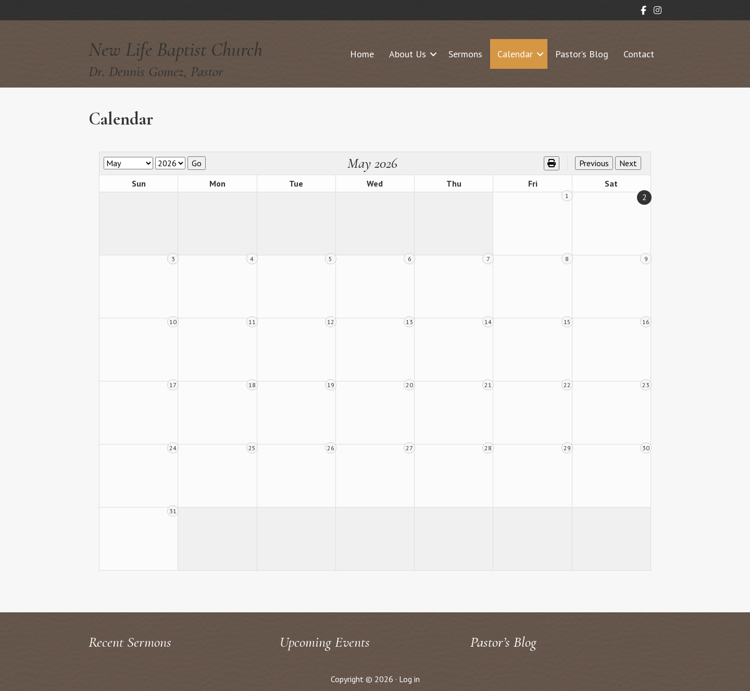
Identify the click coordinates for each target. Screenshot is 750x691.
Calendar (515, 54)
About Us (407, 54)
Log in (409, 679)
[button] (433, 54)
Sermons (465, 54)
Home (362, 54)
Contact (638, 54)
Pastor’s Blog (581, 54)
